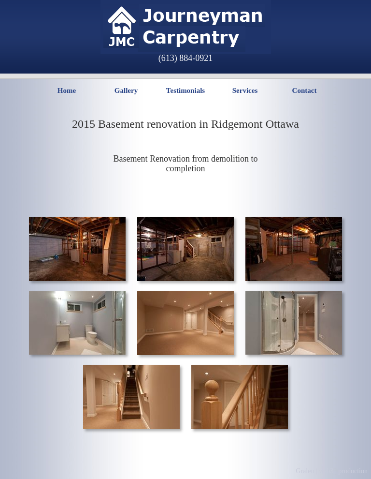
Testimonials (185, 90)
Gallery (126, 90)
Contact (304, 90)
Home (66, 90)
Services (244, 90)
